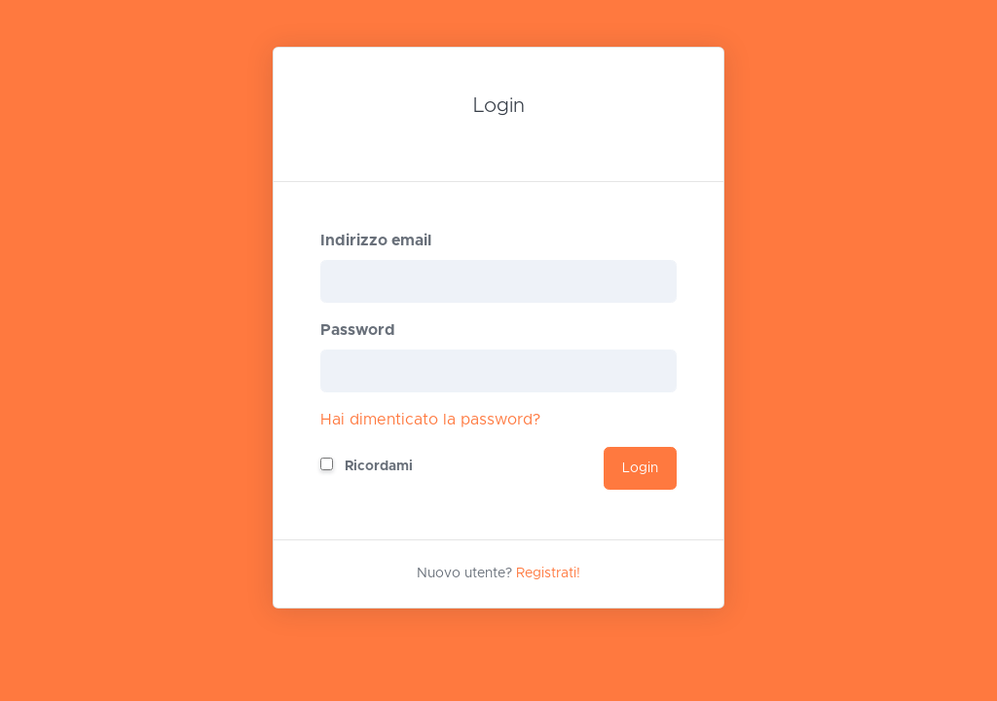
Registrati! (548, 573)
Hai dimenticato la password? (430, 419)
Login (640, 468)
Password (357, 330)
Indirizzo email (375, 240)
